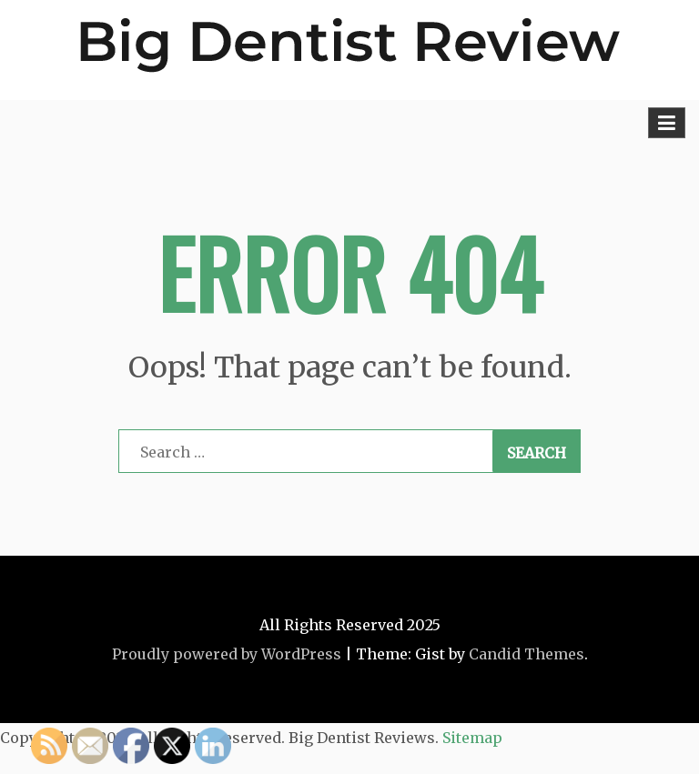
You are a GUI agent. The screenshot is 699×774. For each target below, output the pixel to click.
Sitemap (472, 738)
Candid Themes (526, 654)
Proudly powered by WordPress (226, 654)
